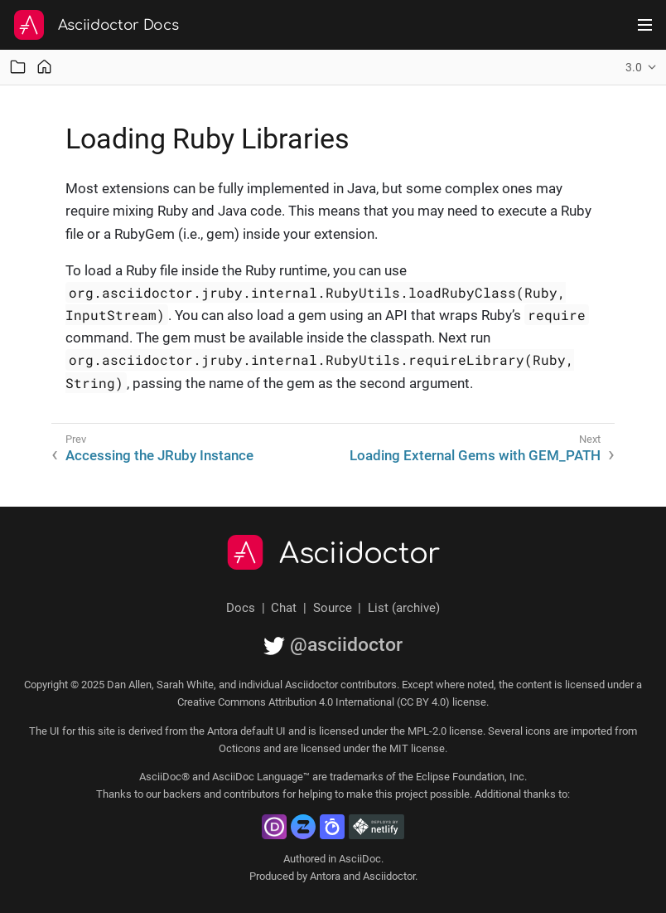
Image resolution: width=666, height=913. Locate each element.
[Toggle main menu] (645, 25)
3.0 (633, 67)
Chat (284, 607)
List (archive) (404, 607)
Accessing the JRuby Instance (159, 455)
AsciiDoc (360, 858)
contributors (252, 794)
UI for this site (82, 731)
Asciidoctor (360, 554)
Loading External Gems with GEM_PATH (475, 455)
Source (332, 607)
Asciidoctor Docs (118, 25)
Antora (325, 876)
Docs (240, 607)
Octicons (240, 748)
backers (182, 794)
